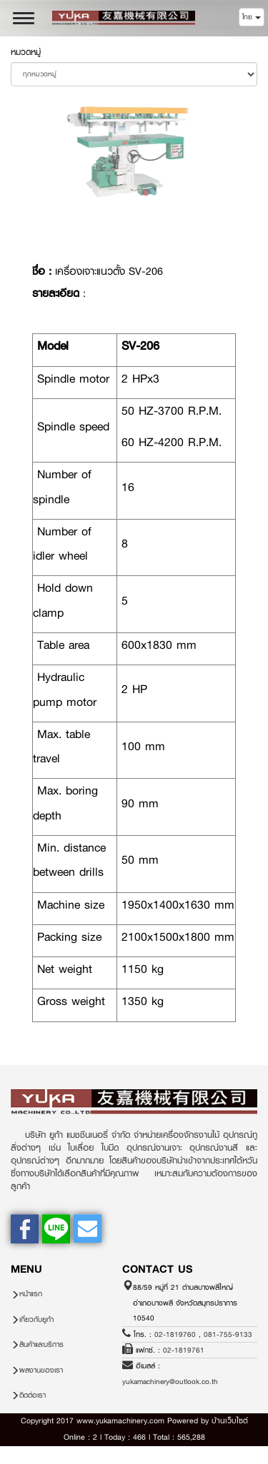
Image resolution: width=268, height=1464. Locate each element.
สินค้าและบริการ (41, 1344)
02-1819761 (183, 1350)
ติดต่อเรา (32, 1395)
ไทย (251, 16)
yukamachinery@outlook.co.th (170, 1381)
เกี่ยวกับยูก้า (36, 1319)
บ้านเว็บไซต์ (230, 1421)
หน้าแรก (30, 1294)
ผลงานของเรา (41, 1370)
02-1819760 (175, 1334)
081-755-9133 (228, 1334)
